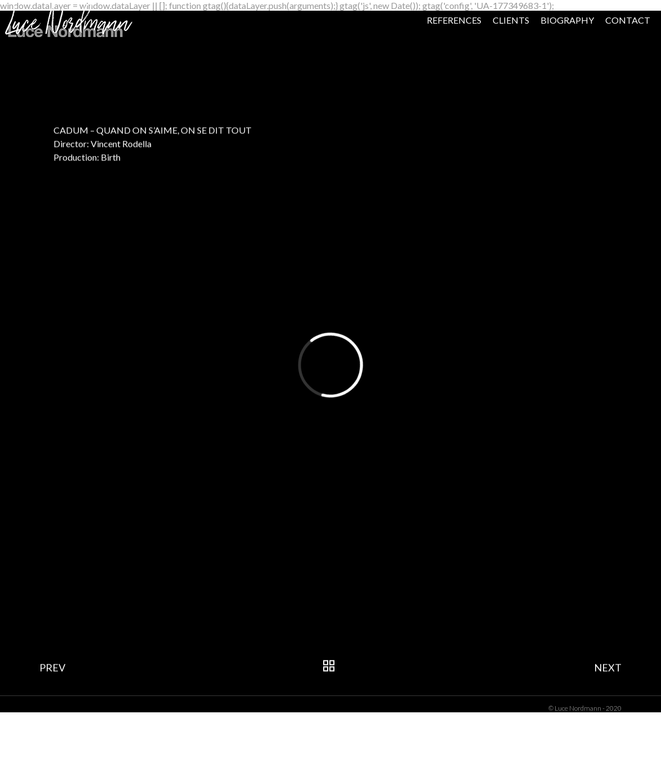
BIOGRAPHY (533, 44)
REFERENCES (419, 44)
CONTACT (593, 44)
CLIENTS (476, 44)
